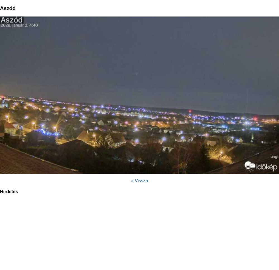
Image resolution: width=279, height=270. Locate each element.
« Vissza (139, 180)
